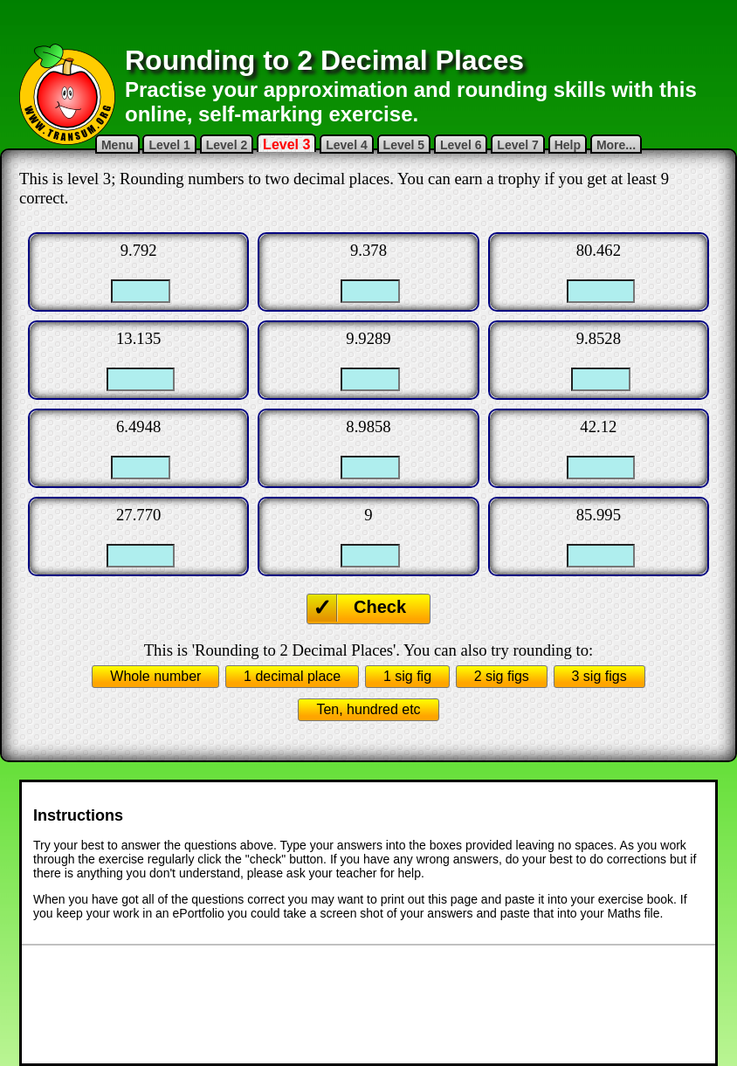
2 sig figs (501, 676)
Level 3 (286, 144)
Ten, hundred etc (368, 709)
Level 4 (346, 145)
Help (567, 145)
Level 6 (460, 145)
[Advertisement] (368, 22)
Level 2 (226, 145)
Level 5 (403, 145)
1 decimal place (292, 676)
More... (616, 145)
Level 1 (168, 145)
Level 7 (517, 145)
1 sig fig (407, 676)
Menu (117, 145)
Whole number (155, 676)
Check (380, 606)
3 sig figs (599, 676)
